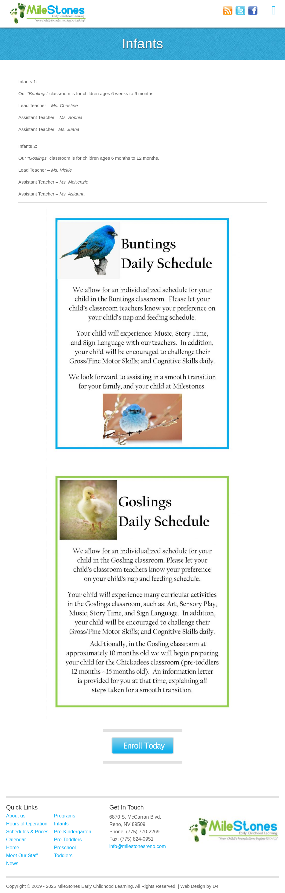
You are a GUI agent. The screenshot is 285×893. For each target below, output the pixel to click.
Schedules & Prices (27, 831)
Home (12, 847)
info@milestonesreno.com (137, 846)
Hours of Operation (26, 823)
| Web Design (191, 886)
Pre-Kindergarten (72, 831)
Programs (64, 815)
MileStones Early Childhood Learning (95, 886)
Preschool (65, 847)
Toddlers (63, 855)
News (12, 863)
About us (15, 815)
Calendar (16, 839)
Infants (61, 823)
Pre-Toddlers (68, 839)
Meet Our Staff (22, 855)
